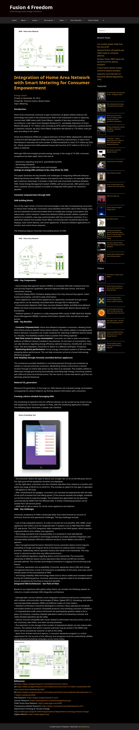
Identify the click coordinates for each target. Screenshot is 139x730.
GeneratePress (83, 727)
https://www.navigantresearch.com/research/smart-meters (42, 684)
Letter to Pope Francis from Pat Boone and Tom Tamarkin (116, 185)
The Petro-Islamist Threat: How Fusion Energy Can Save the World (115, 245)
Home (14, 20)
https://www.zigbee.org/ (38, 714)
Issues (37, 20)
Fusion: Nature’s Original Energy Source (114, 208)
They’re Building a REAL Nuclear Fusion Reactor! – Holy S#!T (114, 345)
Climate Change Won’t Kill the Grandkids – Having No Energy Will (116, 129)
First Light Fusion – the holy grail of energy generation (115, 321)
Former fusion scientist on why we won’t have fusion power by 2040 (115, 288)
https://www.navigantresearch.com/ (42, 697)
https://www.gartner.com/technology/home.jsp (50, 700)
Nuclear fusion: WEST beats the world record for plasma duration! (110, 62)
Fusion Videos (93, 20)
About (25, 20)
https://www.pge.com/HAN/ (50, 703)
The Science (50, 20)
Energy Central (20, 95)
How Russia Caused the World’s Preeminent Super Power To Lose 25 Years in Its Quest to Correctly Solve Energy (115, 234)
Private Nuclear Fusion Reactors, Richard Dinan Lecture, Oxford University (115, 299)
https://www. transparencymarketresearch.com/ (62, 706)
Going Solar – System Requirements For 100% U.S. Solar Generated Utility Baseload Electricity (115, 141)
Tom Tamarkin (78, 20)
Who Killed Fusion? (112, 219)
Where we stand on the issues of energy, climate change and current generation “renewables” (114, 118)
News (64, 20)
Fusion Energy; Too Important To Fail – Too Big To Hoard (116, 93)
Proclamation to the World (115, 161)
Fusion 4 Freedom (31, 7)
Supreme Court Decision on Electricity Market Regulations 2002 (110, 77)
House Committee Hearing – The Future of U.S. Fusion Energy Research (115, 334)
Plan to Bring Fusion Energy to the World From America (115, 105)
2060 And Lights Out (113, 196)
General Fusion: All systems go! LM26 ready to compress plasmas (110, 53)
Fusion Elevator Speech (114, 173)
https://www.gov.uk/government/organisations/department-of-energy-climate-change (51, 711)
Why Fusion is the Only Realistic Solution (114, 151)
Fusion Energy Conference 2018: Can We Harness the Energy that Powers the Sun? (115, 311)
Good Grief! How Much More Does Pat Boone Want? (115, 255)
